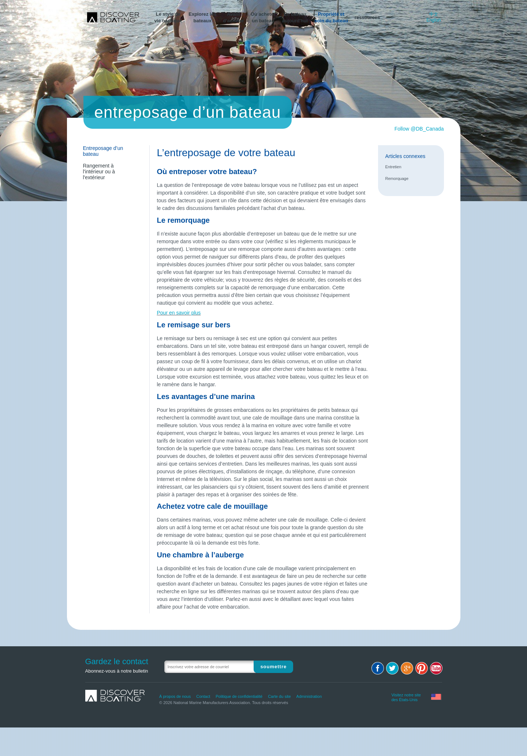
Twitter (392, 668)
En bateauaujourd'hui (295, 17)
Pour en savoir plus (179, 313)
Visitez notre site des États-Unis (406, 696)
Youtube (436, 668)
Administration (309, 696)
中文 (433, 14)
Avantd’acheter (233, 17)
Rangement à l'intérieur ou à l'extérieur (99, 171)
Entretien (393, 167)
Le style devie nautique (168, 17)
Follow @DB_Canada (419, 129)
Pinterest (421, 668)
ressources (367, 17)
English (433, 20)
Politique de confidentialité (239, 696)
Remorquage (397, 178)
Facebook (378, 668)
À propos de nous (175, 696)
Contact (203, 696)
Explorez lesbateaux (202, 17)
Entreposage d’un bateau (103, 151)
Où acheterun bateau (263, 17)
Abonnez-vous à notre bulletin (116, 671)
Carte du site (279, 696)
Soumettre (273, 666)
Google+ (407, 668)
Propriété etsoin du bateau (331, 17)
